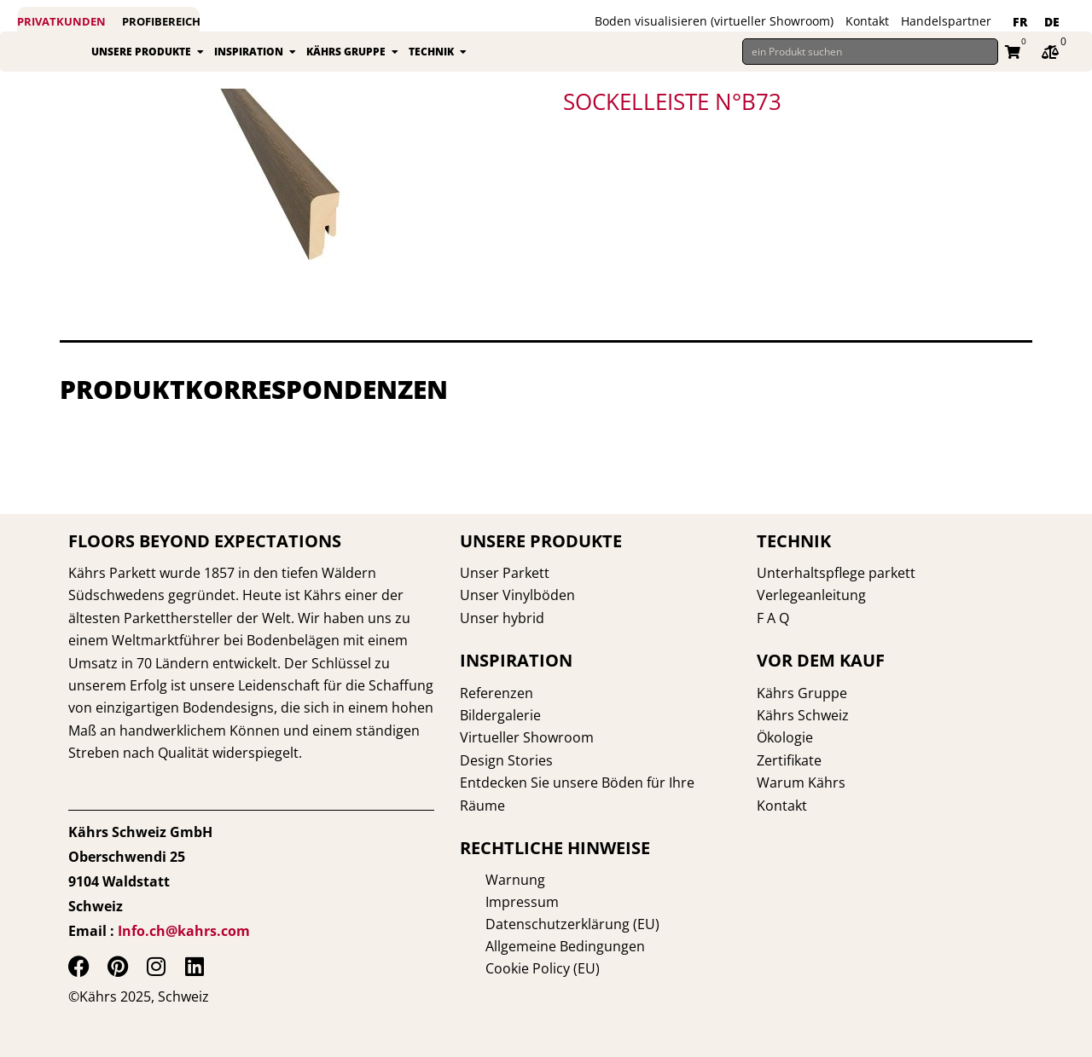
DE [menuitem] (1052, 22)
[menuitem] (1020, 22)
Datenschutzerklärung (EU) (547, 924)
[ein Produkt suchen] (870, 58)
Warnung (490, 879)
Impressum (496, 901)
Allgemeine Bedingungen (539, 946)
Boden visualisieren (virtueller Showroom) (714, 21)
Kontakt (867, 21)
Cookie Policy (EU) (517, 968)
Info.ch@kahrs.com (184, 930)
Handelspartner (946, 21)
